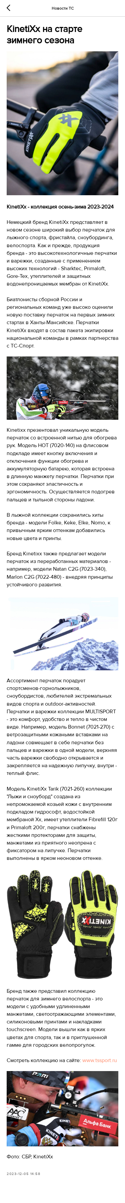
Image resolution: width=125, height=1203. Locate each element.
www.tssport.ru (99, 1060)
